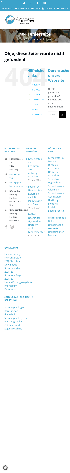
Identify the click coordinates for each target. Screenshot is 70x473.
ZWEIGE (36, 94)
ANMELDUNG (38, 99)
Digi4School (54, 182)
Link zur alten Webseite (55, 226)
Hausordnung (12, 254)
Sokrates (53, 203)
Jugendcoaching (13, 328)
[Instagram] (12, 227)
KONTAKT (37, 114)
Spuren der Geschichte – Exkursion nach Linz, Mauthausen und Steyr (35, 195)
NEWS (35, 109)
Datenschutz (11, 289)
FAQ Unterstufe (12, 257)
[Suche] (62, 114)
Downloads (10, 264)
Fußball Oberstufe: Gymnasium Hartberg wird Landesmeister (35, 223)
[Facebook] (6, 227)
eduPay (36, 84)
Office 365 (53, 172)
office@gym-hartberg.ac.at (15, 184)
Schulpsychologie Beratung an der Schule (13, 311)
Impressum (10, 285)
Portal (51, 207)
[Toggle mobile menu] (64, 18)
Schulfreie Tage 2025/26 (12, 277)
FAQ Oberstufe (12, 261)
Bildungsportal (56, 210)
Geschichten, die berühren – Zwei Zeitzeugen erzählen (35, 167)
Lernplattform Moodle (56, 159)
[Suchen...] (53, 114)
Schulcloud (54, 175)
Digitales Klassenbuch (55, 166)
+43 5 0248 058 (14, 176)
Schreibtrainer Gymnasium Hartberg (56, 196)
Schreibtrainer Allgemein (56, 187)
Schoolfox (53, 179)
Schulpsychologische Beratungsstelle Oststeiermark (13, 321)
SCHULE (36, 89)
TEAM (35, 104)
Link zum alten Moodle (56, 233)
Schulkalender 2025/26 (12, 270)
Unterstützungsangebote (13, 282)
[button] (5, 467)
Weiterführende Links (57, 219)
